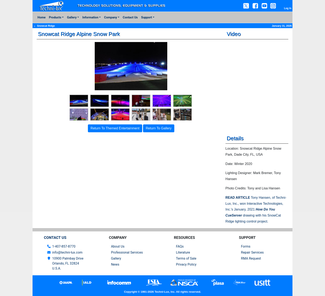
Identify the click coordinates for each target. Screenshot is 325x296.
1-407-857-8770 (63, 246)
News (115, 264)
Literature (183, 252)
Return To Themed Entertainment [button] (115, 128)
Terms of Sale (186, 258)
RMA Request (251, 258)
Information (90, 17)
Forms (246, 246)
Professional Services (127, 252)
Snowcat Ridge (46, 25)
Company (110, 17)
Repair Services (252, 252)
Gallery (71, 17)
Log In (287, 8)
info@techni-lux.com (67, 252)
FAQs (180, 246)
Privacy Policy (186, 264)
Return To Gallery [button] (158, 128)
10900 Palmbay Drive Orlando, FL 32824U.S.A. (68, 263)
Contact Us (130, 17)
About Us (117, 246)
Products (55, 17)
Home (42, 17)
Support (146, 17)
